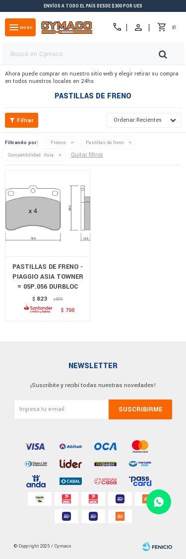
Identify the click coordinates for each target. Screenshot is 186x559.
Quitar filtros (87, 155)
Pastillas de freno (105, 142)
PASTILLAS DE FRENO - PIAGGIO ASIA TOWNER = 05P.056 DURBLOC (47, 276)
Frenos (58, 142)
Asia (30, 155)
